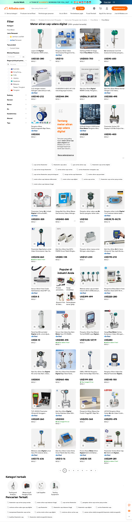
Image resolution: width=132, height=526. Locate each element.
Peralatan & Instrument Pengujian (50, 20)
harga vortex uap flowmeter (72, 174)
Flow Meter (94, 20)
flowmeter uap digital (84, 507)
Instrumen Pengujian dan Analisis (76, 20)
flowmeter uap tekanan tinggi (61, 507)
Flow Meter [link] (105, 20)
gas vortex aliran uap (78, 165)
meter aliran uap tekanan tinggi (43, 184)
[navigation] (17, 245)
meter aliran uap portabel (95, 174)
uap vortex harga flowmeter (41, 169)
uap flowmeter (41, 507)
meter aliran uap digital (69, 179)
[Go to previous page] (60, 471)
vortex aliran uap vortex (63, 169)
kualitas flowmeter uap (15, 517)
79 (91, 470)
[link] (129, 505)
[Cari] (80, 8)
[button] (73, 8)
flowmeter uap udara (59, 165)
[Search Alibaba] (51, 8)
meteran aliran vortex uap (69, 512)
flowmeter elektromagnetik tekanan (40, 517)
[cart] (101, 9)
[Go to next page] (95, 471)
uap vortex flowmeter (39, 165)
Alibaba (32, 20)
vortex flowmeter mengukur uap (88, 169)
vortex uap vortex (88, 179)
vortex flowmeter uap (103, 507)
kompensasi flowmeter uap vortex (18, 512)
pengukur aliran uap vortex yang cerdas (93, 502)
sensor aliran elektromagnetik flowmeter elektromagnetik (101, 512)
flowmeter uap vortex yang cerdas (110, 179)
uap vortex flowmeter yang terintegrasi (45, 174)
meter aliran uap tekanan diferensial (44, 179)
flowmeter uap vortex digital (100, 165)
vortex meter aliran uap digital (45, 512)
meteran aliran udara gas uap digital (19, 507)
